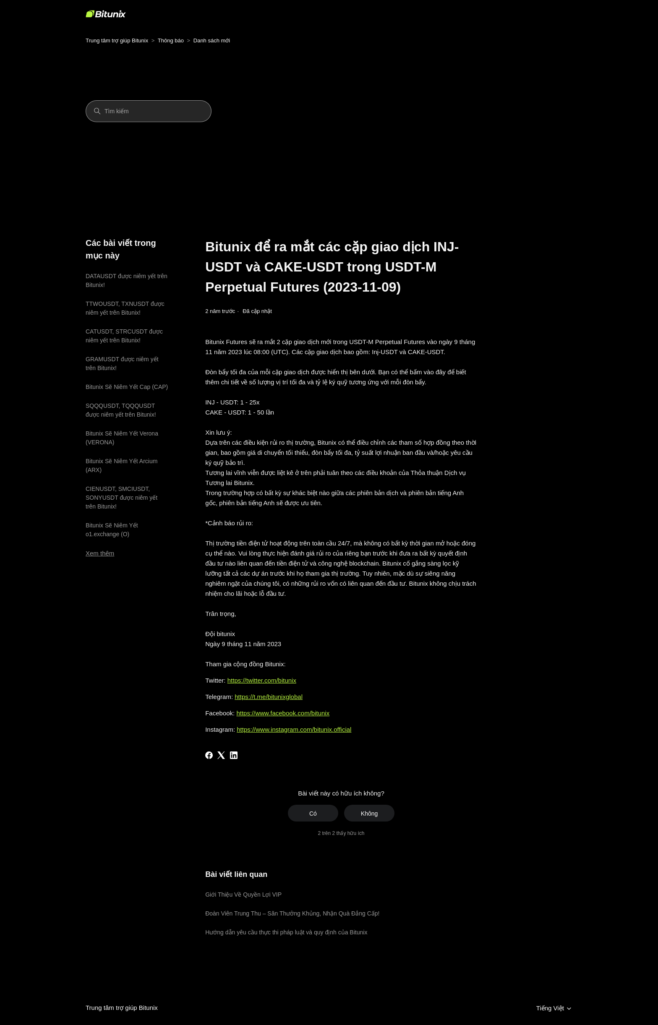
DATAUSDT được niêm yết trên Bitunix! (126, 280)
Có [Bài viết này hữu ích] (313, 813)
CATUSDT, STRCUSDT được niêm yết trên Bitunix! (124, 336)
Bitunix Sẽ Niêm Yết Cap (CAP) (127, 386)
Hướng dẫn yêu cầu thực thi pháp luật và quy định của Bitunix (286, 932)
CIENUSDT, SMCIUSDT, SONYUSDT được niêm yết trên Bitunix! (121, 497)
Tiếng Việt (554, 1008)
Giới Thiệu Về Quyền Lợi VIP (243, 894)
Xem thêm (100, 553)
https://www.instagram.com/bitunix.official (294, 729)
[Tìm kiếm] (149, 111)
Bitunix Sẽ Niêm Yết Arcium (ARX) (121, 465)
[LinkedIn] (234, 755)
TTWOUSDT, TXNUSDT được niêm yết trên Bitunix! (125, 308)
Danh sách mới (211, 40)
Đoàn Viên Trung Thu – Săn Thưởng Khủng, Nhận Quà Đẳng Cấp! (292, 913)
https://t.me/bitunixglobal (269, 696)
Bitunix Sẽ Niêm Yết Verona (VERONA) (122, 438)
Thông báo (171, 40)
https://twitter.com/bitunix (261, 680)
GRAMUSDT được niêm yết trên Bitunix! (122, 363)
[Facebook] (209, 755)
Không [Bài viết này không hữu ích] (369, 813)
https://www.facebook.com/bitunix (282, 713)
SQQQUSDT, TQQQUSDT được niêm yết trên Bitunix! (121, 410)
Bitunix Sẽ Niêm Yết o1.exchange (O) (112, 529)
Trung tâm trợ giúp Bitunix (117, 40)
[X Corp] (221, 755)
